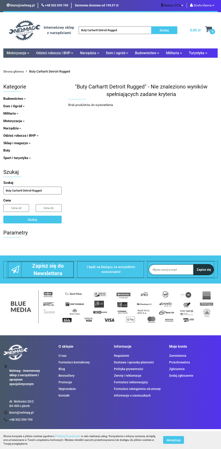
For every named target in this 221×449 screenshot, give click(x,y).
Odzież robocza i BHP (54, 53)
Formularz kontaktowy (74, 362)
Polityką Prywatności (67, 436)
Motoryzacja (18, 53)
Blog (62, 369)
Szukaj (32, 219)
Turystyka (198, 53)
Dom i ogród (117, 53)
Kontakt (64, 395)
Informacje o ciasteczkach (132, 395)
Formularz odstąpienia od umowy (137, 389)
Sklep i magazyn (17, 143)
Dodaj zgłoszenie (181, 375)
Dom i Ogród (14, 106)
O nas (62, 355)
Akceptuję (173, 440)
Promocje (65, 382)
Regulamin (121, 355)
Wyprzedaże (67, 389)
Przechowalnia (179, 362)
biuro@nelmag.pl (21, 412)
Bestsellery (66, 375)
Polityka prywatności (128, 369)
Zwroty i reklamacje (127, 375)
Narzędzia (89, 53)
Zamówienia (177, 355)
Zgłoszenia (177, 369)
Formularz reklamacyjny (131, 382)
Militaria (174, 53)
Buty (6, 150)
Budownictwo (147, 53)
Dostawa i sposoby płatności (134, 362)
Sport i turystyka (17, 158)
